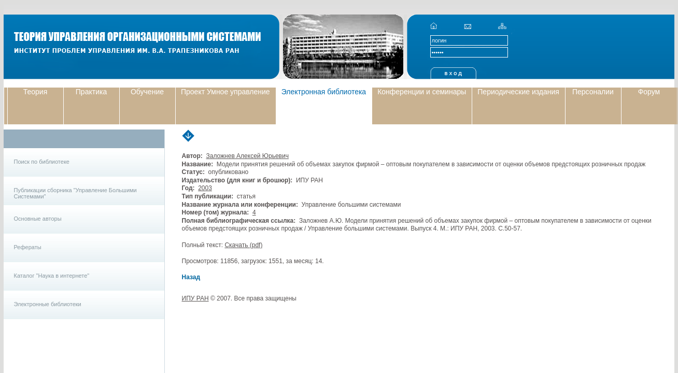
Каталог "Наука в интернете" (52, 275)
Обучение (147, 92)
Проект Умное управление (225, 92)
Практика (91, 92)
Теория (35, 92)
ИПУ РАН (195, 298)
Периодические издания (518, 92)
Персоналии (593, 92)
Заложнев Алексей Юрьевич (247, 156)
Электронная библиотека (323, 92)
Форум (649, 92)
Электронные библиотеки (47, 304)
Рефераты (27, 247)
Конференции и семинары (421, 92)
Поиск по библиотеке (41, 162)
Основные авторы (38, 219)
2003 (205, 188)
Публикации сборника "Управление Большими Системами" (75, 193)
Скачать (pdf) (243, 245)
